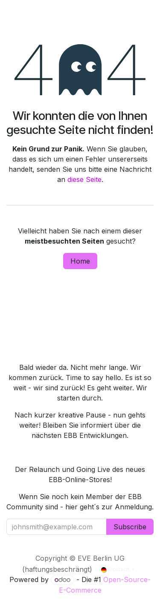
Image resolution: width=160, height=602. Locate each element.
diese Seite (84, 179)
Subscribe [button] (129, 526)
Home (80, 261)
